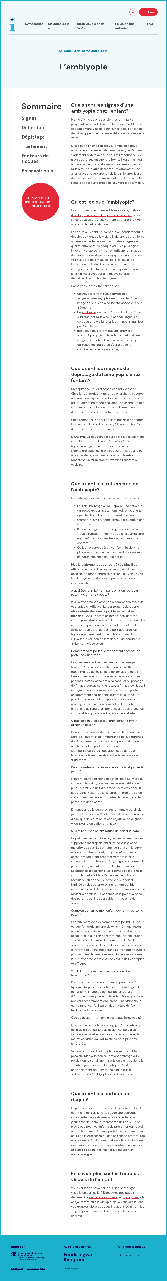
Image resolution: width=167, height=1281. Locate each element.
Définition (33, 128)
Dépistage (33, 137)
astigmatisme (87, 298)
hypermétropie (116, 294)
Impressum (17, 1268)
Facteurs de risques (35, 158)
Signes (29, 118)
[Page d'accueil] (12, 24)
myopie (103, 298)
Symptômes (34, 24)
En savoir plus (37, 171)
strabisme (89, 312)
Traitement (34, 146)
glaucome (78, 1122)
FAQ (150, 24)
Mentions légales (36, 1268)
